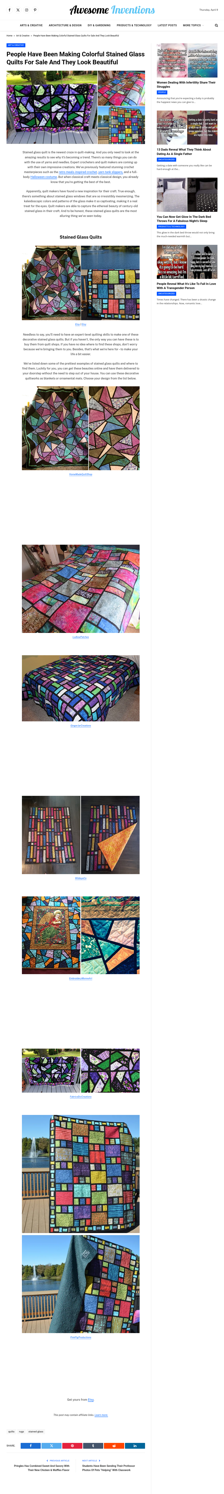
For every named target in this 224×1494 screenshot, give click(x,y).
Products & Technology (134, 25)
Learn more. (101, 1415)
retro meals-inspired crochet (78, 172)
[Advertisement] (81, 507)
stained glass (35, 1431)
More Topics (192, 25)
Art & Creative (23, 35)
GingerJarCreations (80, 725)
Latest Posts (167, 25)
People (162, 92)
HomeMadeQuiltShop (80, 474)
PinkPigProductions (80, 1337)
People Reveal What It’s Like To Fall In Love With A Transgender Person (186, 286)
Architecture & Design (65, 25)
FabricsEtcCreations (80, 1096)
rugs (21, 1431)
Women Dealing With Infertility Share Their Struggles (186, 84)
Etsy (77, 324)
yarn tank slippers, (110, 172)
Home (9, 35)
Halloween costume (43, 177)
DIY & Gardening (99, 25)
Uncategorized (166, 159)
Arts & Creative (31, 25)
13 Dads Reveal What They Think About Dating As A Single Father (184, 151)
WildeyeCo (80, 878)
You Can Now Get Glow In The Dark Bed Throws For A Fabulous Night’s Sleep (184, 219)
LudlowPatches (81, 636)
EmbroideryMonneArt (80, 978)
